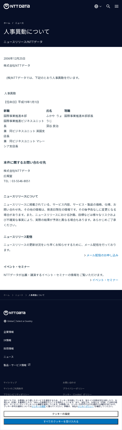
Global (19, 321)
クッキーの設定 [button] (39, 406)
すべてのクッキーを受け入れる (61, 421)
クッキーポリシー (86, 406)
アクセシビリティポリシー (16, 394)
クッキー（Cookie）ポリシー (77, 394)
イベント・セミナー (105, 280)
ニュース (19, 23)
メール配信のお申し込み (102, 255)
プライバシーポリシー (74, 388)
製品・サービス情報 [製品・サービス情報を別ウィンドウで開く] (15, 365)
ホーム (7, 23)
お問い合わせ (69, 382)
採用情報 (9, 348)
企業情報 (9, 332)
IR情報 (7, 340)
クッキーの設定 (61, 413)
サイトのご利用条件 (13, 388)
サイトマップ (10, 382)
